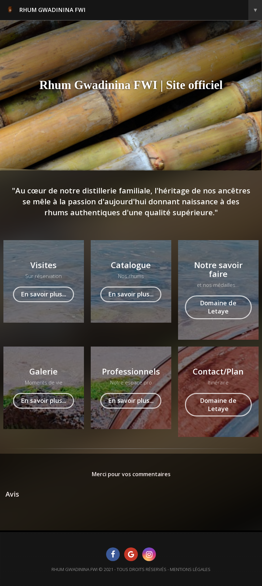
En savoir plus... (43, 294)
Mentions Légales (190, 569)
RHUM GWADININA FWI (134, 10)
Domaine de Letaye (218, 307)
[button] (5, 513)
